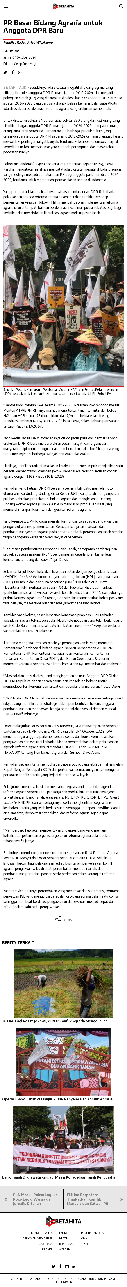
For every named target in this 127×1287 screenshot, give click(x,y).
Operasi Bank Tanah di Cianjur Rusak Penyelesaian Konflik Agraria (57, 1099)
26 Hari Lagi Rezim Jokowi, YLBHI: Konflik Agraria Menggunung (54, 1021)
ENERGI (64, 1233)
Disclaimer (63, 1282)
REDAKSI (47, 1249)
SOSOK (85, 1244)
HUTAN (63, 1238)
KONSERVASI (67, 1244)
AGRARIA (65, 1249)
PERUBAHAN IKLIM (92, 1233)
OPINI (84, 1238)
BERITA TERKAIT (18, 942)
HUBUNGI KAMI (43, 1244)
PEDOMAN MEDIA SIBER (38, 1238)
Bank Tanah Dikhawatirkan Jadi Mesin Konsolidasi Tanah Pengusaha (58, 1177)
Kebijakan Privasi (101, 1278)
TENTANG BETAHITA (40, 1233)
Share (63, 919)
